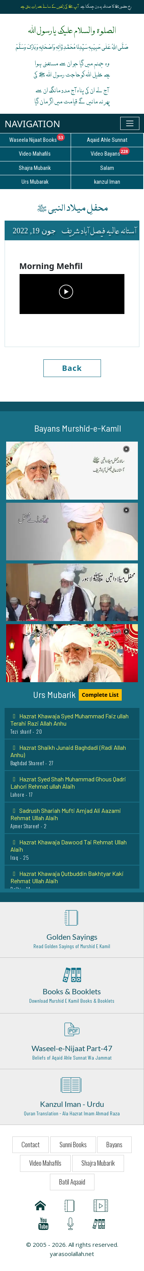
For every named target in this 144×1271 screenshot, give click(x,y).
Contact (31, 1144)
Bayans (114, 1144)
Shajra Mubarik (98, 1163)
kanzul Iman (107, 182)
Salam (107, 168)
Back (72, 368)
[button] (72, 470)
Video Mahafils (45, 1163)
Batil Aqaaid (72, 1181)
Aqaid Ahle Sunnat (107, 140)
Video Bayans (117, 153)
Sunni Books (73, 1144)
